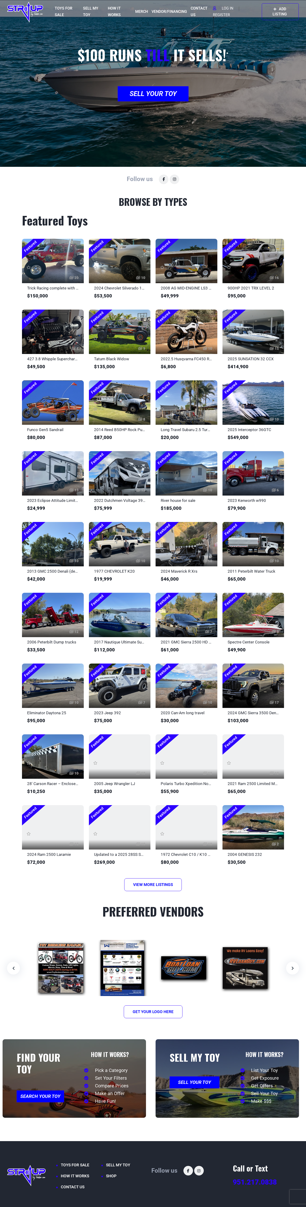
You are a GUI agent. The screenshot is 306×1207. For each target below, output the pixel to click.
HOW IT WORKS (114, 11)
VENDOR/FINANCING (169, 11)
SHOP (111, 1176)
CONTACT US (199, 11)
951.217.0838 (255, 1182)
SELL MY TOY (90, 11)
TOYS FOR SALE (63, 11)
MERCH (141, 11)
